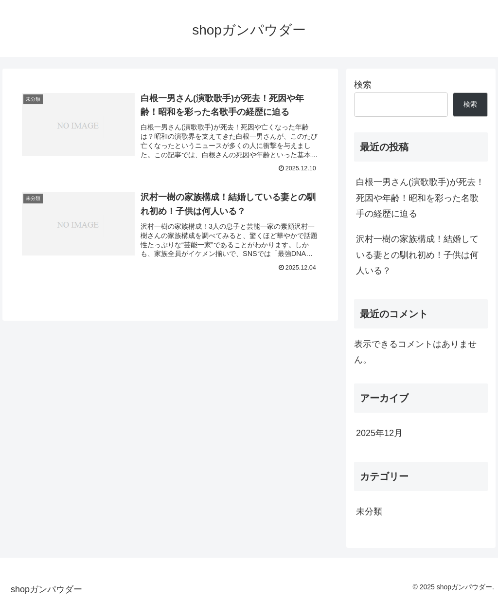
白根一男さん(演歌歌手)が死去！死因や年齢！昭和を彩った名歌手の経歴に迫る (420, 198)
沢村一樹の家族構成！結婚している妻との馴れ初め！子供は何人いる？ (417, 254)
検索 (363, 85)
